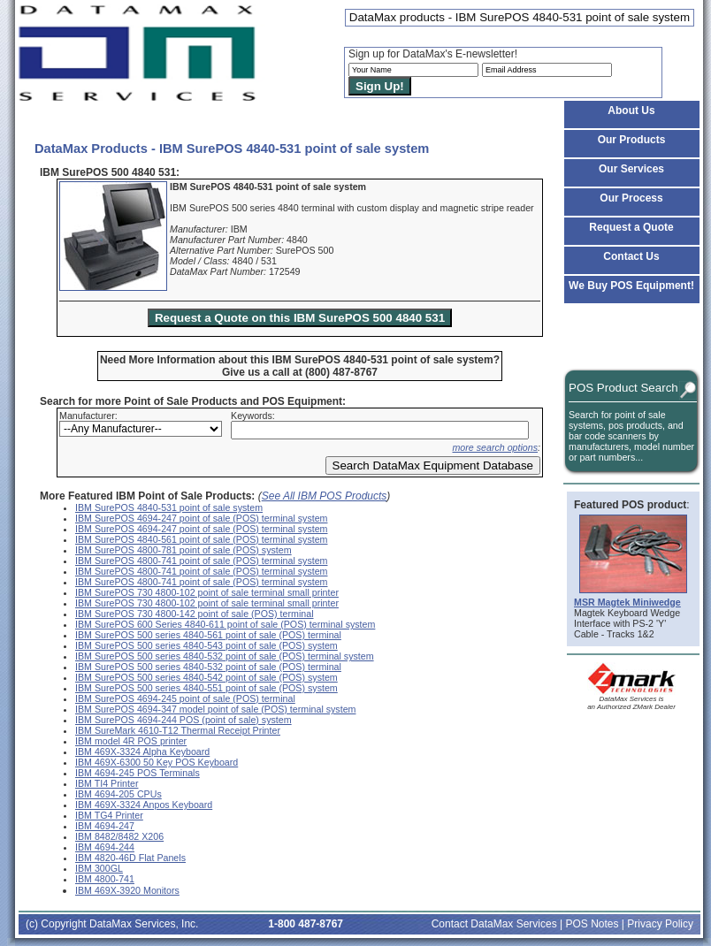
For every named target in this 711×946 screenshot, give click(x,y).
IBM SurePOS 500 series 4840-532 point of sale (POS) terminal (208, 666)
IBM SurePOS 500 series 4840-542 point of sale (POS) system (206, 677)
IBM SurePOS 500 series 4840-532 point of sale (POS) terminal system (224, 656)
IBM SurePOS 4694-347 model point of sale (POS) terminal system (215, 709)
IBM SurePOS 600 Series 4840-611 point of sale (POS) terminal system (225, 624)
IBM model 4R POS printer (131, 741)
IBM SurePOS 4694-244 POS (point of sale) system (183, 719)
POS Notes (591, 924)
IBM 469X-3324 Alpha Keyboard (142, 751)
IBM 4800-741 (104, 879)
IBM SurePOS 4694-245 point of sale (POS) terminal (185, 698)
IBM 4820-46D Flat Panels (130, 857)
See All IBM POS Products (324, 496)
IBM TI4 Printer (106, 783)
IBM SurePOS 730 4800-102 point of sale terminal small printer (207, 592)
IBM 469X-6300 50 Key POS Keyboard (156, 762)
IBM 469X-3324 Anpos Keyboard (143, 804)
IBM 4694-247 (104, 825)
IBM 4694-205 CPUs (118, 794)
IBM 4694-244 (104, 847)
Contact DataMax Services (494, 924)
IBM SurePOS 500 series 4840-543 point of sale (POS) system (206, 645)
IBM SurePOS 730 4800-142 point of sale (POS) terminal (194, 613)
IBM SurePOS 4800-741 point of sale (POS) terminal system (201, 560)
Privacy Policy (660, 924)
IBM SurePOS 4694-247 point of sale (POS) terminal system (201, 518)
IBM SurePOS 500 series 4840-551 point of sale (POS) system (206, 688)
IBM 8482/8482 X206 (119, 836)
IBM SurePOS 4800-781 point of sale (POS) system (183, 550)
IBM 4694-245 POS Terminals (137, 772)
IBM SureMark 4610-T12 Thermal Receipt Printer (177, 730)
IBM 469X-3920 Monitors (127, 890)
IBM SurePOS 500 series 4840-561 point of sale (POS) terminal (208, 634)
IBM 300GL (99, 868)
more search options (495, 447)
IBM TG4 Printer (109, 815)
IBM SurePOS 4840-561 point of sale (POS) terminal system (201, 539)
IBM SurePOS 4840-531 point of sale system (169, 507)
